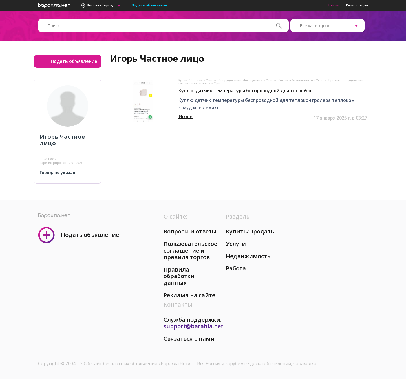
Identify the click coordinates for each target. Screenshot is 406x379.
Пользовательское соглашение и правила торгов (190, 250)
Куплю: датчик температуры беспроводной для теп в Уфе (245, 90)
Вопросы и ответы (190, 231)
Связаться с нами (189, 338)
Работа (236, 268)
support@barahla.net (193, 326)
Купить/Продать (250, 231)
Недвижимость (248, 256)
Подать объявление (149, 5)
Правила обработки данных (179, 276)
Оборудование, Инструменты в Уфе (245, 80)
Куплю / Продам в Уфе (195, 80)
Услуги (236, 244)
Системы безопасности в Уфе (300, 80)
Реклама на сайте (189, 295)
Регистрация (357, 5)
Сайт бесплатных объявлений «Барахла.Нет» (141, 363)
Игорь (185, 116)
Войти (333, 5)
